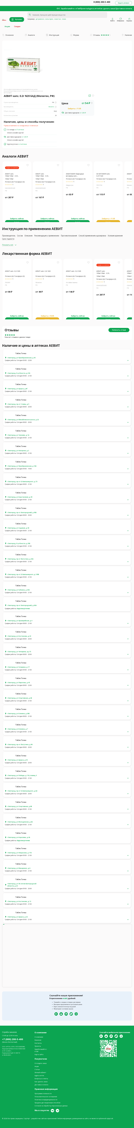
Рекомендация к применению (46, 236)
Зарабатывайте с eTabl (70, 8)
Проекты (84, 8)
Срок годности (8, 239)
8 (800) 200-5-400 (101, 2)
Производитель (8, 236)
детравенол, (40, 19)
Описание (28, 236)
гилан (63, 19)
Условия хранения (115, 236)
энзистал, (57, 19)
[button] (67, 360)
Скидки (17, 26)
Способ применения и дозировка (92, 236)
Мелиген (52, 107)
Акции (7, 26)
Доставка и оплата (124, 8)
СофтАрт (27, 1118)
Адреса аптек (93, 8)
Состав (20, 236)
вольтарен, (49, 19)
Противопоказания (69, 236)
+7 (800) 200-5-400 (12, 1039)
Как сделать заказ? (107, 8)
